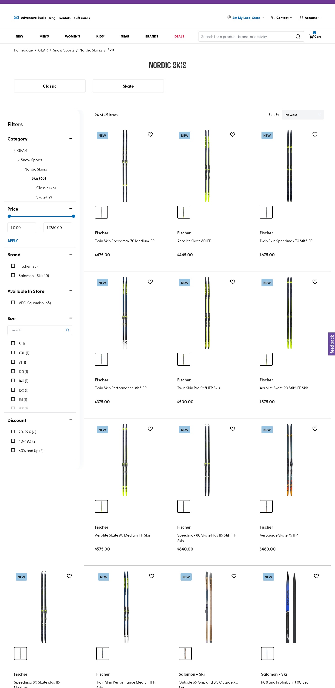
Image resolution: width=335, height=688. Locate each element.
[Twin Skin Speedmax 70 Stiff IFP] (290, 166)
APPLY (12, 240)
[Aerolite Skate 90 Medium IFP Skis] (125, 460)
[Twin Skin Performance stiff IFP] (125, 313)
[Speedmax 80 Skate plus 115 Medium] (44, 607)
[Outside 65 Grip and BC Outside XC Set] (209, 607)
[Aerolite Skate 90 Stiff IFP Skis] (290, 313)
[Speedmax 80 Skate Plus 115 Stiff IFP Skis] (207, 460)
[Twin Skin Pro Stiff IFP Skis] (207, 313)
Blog (52, 17)
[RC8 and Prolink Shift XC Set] (291, 607)
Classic (50, 86)
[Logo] (167, 15)
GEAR (43, 49)
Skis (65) (39, 178)
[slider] (9, 216)
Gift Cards (82, 17)
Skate (128, 86)
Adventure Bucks (30, 17)
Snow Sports (63, 49)
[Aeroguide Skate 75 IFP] (290, 460)
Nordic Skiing (91, 49)
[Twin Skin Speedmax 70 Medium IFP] (125, 166)
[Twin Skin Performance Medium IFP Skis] (126, 607)
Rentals (64, 17)
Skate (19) (44, 196)
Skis (110, 49)
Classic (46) (46, 187)
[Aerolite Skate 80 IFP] (207, 166)
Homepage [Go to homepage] (23, 49)
